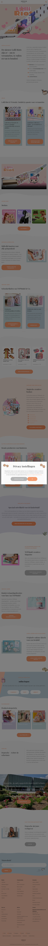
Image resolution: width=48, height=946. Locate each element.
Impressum (29, 474)
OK (32, 479)
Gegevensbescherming (37, 474)
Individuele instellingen (19, 479)
